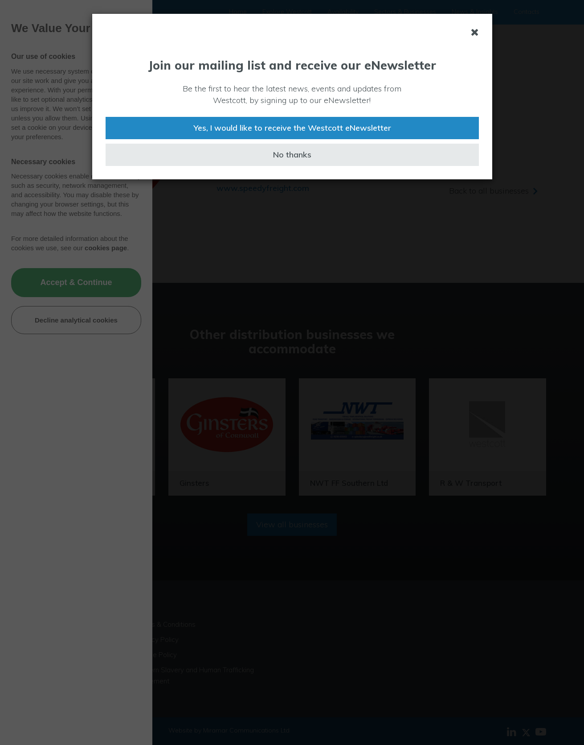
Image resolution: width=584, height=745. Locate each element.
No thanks (292, 154)
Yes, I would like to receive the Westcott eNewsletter (292, 128)
